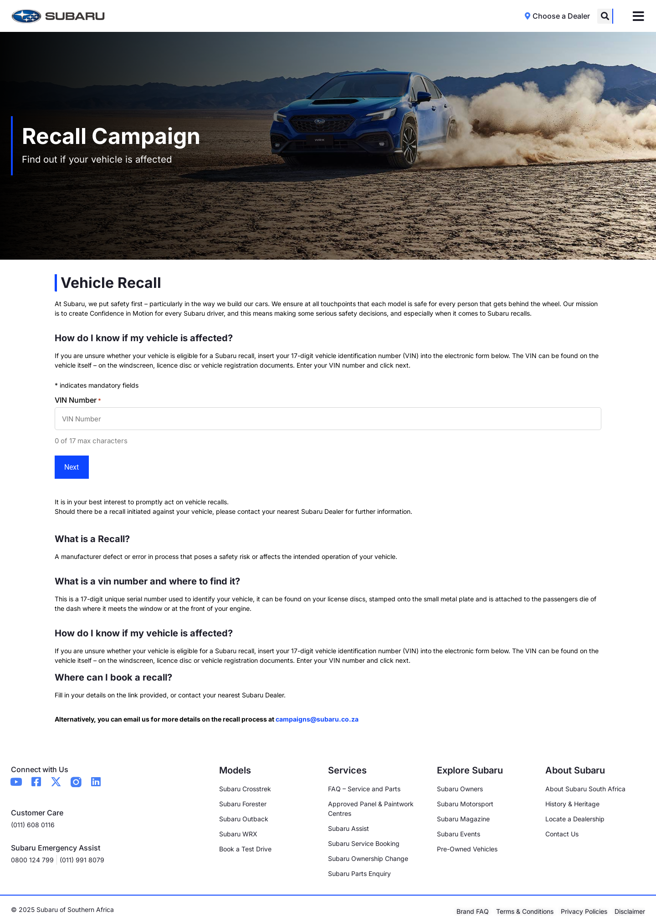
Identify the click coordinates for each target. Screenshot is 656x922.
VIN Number (78, 400)
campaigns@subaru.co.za (317, 714)
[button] (604, 16)
